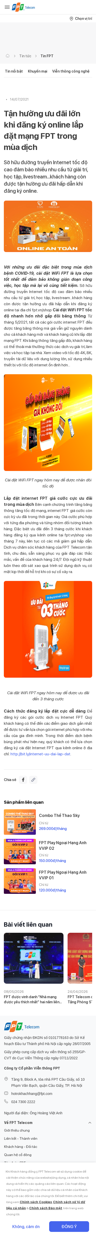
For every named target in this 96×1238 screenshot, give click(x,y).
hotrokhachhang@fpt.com (31, 1094)
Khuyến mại (37, 71)
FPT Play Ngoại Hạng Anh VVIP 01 (63, 875)
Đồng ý (69, 1226)
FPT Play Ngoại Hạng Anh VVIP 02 (63, 845)
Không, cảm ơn (26, 1226)
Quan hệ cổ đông (17, 1155)
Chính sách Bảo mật (45, 1208)
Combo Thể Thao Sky (59, 815)
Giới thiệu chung (17, 1130)
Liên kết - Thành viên (20, 1138)
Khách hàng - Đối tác (20, 1147)
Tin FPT (47, 56)
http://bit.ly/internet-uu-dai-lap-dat (40, 754)
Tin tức (25, 56)
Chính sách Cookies (36, 1202)
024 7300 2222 (23, 1102)
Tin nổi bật (14, 71)
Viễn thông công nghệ (71, 71)
